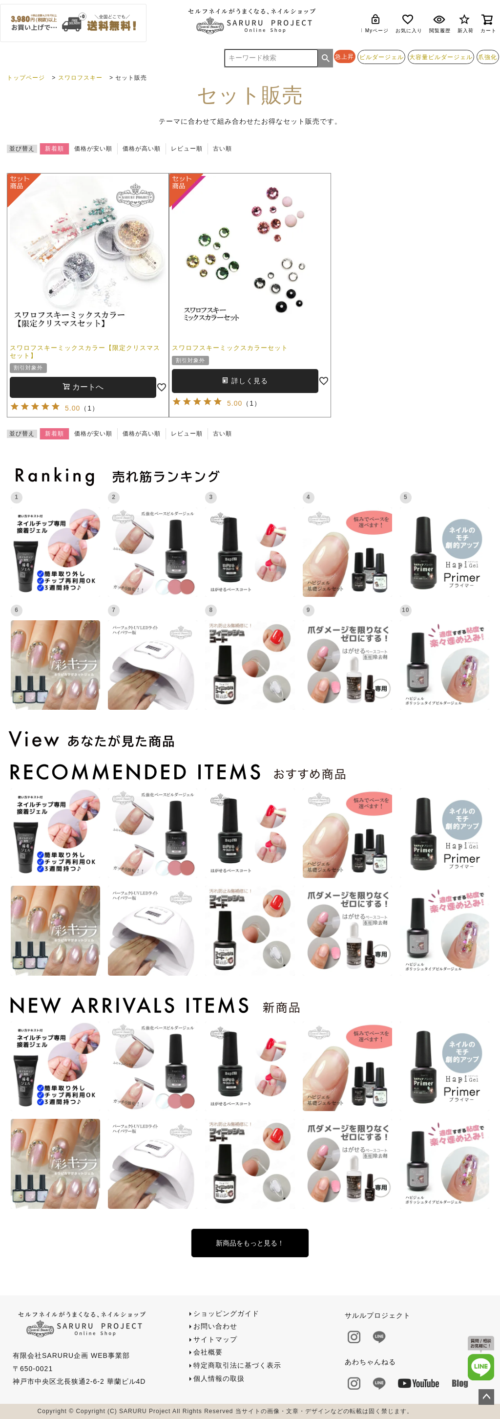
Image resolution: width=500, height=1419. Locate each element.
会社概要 (208, 1352)
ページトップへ (486, 1397)
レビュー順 (187, 148)
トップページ (26, 77)
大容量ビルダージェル (441, 57)
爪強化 (487, 57)
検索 (325, 58)
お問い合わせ (215, 1326)
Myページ (377, 23)
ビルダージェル (381, 57)
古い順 (222, 148)
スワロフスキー (80, 77)
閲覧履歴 (440, 23)
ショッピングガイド (226, 1313)
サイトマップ (215, 1339)
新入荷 (466, 23)
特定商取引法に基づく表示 (237, 1365)
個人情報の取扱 (219, 1378)
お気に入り (409, 23)
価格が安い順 (93, 148)
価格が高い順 (142, 148)
